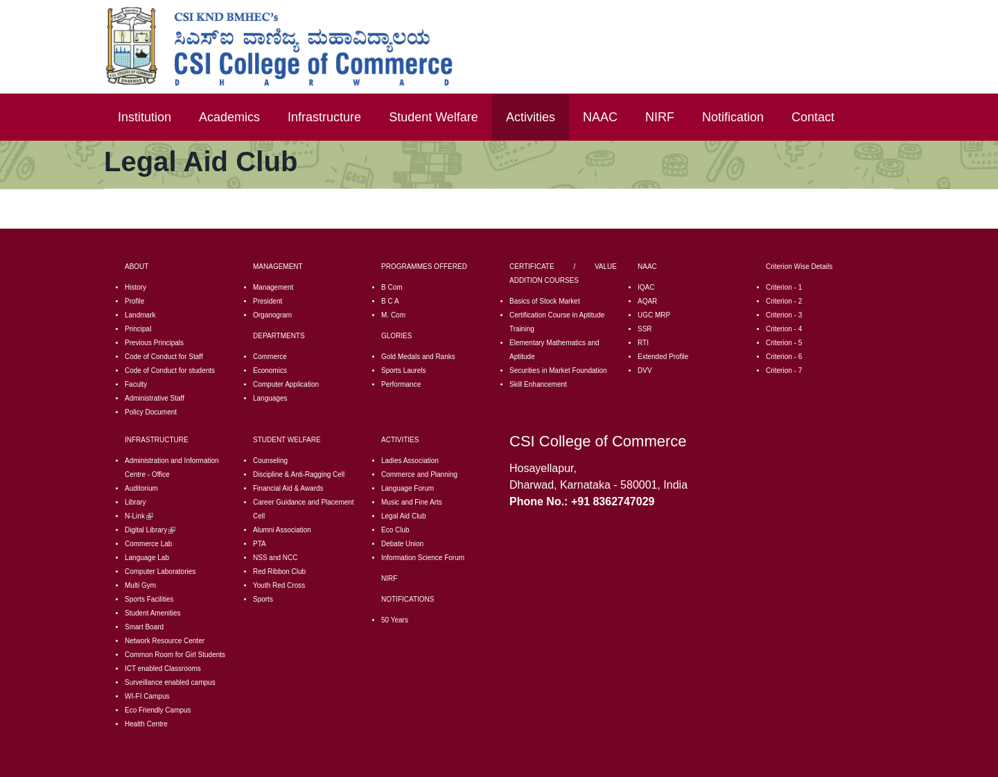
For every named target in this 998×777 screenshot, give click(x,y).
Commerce (270, 356)
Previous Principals (154, 343)
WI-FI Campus (147, 696)
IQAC (646, 287)
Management (273, 287)
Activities (530, 117)
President (267, 301)
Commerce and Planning (419, 474)
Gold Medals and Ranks (418, 356)
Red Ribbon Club (279, 571)
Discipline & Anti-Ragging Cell (298, 474)
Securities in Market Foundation (558, 370)
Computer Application (286, 384)
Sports (263, 599)
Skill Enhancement (538, 384)
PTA (259, 544)
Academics (229, 117)
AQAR (647, 301)
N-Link (139, 516)
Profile (134, 301)
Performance (401, 384)
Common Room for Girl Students (175, 654)
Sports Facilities (149, 599)
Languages (270, 398)
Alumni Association (282, 530)
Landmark (140, 315)
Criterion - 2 (784, 301)
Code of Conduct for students (170, 370)
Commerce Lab (148, 544)
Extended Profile (663, 356)
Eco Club (395, 530)
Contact (812, 117)
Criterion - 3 (784, 315)
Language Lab (147, 557)
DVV (645, 370)
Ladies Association (410, 460)
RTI (643, 343)
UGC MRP (654, 315)
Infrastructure (324, 117)
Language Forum (407, 488)
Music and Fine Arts (411, 502)
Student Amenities (153, 613)
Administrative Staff (154, 398)
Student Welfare (433, 117)
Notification (733, 117)
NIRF (659, 117)
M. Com (393, 315)
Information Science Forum (422, 557)
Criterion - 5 (784, 343)
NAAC (600, 117)
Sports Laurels (403, 370)
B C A (390, 301)
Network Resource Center (164, 641)
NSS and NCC (275, 557)
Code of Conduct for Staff (164, 356)
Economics (270, 370)
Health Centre (146, 724)
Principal (138, 329)
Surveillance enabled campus (170, 682)
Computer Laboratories (160, 571)
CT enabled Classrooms (164, 668)
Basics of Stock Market (544, 301)
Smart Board (144, 627)
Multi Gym (140, 585)
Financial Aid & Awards (288, 488)
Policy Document (151, 412)
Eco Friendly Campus (158, 710)
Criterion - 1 (784, 287)
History (135, 287)
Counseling (270, 460)
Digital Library (150, 530)
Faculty (136, 384)
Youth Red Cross (279, 585)
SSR (645, 329)
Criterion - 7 (784, 370)
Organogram (272, 315)
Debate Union (402, 544)
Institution (144, 117)
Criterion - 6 (784, 356)
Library (135, 502)
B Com (392, 287)
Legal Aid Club (403, 516)
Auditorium (141, 488)
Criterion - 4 (784, 329)
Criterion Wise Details (799, 266)
